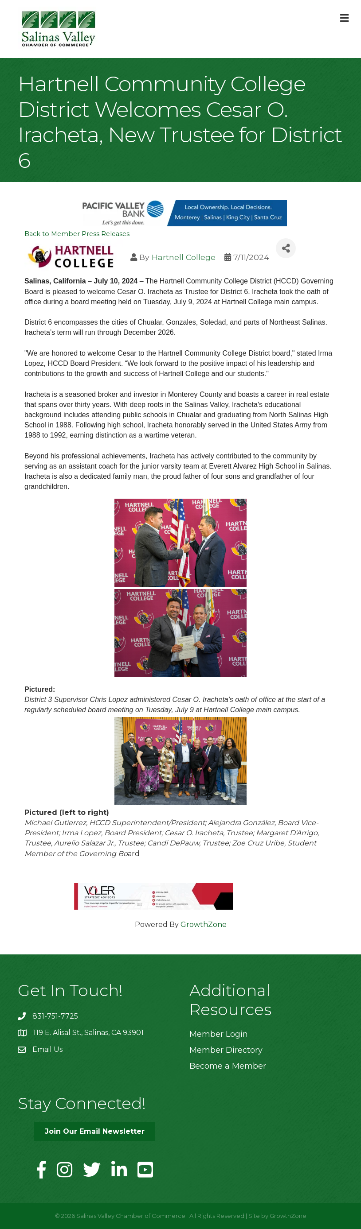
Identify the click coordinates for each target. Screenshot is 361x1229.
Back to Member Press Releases (76, 234)
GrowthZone (203, 924)
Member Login (218, 1034)
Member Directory (226, 1050)
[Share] (286, 248)
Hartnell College (184, 257)
